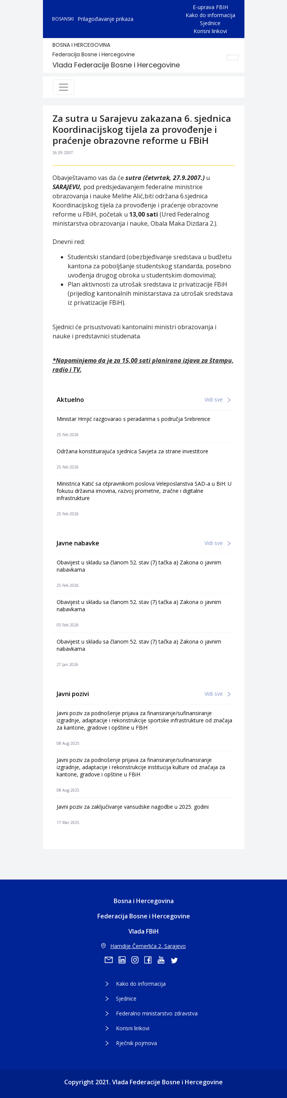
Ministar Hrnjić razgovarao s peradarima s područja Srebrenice (133, 418)
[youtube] (163, 960)
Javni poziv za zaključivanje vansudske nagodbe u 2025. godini (133, 806)
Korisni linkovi (210, 31)
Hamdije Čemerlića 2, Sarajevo (143, 946)
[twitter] (176, 960)
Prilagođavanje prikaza (105, 18)
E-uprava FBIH (210, 7)
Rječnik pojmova (136, 1043)
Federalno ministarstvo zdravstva (157, 1013)
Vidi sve (218, 399)
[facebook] (150, 960)
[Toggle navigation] (63, 87)
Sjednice (210, 23)
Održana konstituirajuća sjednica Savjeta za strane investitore (132, 451)
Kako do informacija (210, 15)
